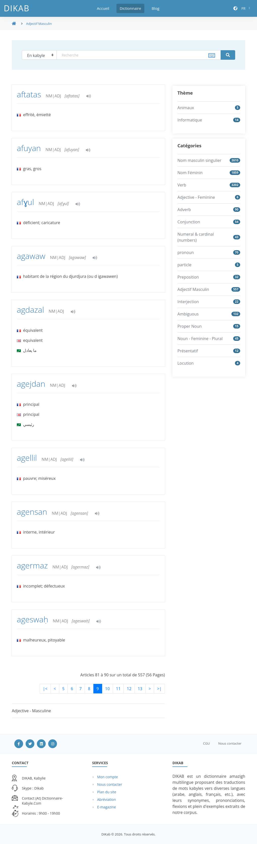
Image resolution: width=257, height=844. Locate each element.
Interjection (188, 301)
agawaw (32, 255)
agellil (28, 457)
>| (159, 688)
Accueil (103, 8)
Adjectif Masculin (193, 289)
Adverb (184, 209)
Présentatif (187, 351)
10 (107, 688)
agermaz (33, 565)
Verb (181, 185)
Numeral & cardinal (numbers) (195, 237)
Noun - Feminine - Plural (200, 338)
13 (140, 688)
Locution (185, 363)
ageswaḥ (33, 619)
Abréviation (106, 799)
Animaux (185, 107)
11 (118, 688)
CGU (206, 743)
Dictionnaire (130, 8)
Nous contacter (229, 743)
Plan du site (106, 792)
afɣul (26, 202)
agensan (33, 511)
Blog (155, 8)
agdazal (31, 309)
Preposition (188, 277)
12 (129, 688)
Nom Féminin (190, 172)
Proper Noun (189, 326)
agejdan (32, 383)
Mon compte (107, 776)
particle (184, 265)
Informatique (189, 120)
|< (45, 688)
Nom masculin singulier (199, 160)
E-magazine (106, 807)
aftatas (30, 94)
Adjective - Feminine (196, 197)
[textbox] (138, 55)
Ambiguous (188, 314)
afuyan (30, 148)
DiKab (17, 8)
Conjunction (188, 222)
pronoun (185, 252)
